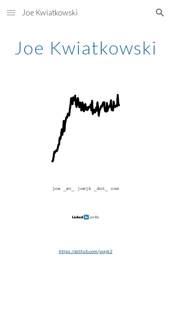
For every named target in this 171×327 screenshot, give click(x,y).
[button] (11, 12)
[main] (86, 47)
